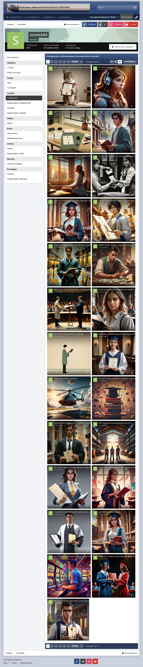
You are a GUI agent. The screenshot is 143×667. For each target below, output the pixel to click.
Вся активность (13, 57)
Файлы (9, 123)
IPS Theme (7, 660)
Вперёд (75, 61)
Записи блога (12, 133)
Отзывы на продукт (14, 164)
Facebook (92, 24)
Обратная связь (26, 663)
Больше (66, 17)
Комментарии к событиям (17, 179)
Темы (9, 83)
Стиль (14, 663)
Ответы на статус (14, 73)
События (10, 174)
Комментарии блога (14, 138)
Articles (10, 149)
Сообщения (11, 88)
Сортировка (130, 61)
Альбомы (10, 108)
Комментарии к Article (15, 154)
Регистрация (126, 17)
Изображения (12, 98)
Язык (6, 663)
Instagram (118, 24)
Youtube (133, 24)
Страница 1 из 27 (93, 62)
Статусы (10, 68)
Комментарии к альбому (16, 113)
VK (105, 24)
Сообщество (15, 17)
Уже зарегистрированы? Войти (104, 17)
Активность (34, 17)
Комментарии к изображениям (19, 103)
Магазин (50, 17)
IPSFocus (18, 660)
